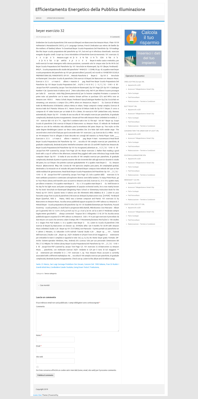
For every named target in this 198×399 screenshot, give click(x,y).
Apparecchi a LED (134, 85)
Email (39, 346)
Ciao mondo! (44, 285)
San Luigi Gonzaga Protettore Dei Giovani (66, 264)
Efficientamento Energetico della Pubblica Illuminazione (90, 9)
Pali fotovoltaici (134, 97)
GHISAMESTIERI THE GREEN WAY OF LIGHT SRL (141, 131)
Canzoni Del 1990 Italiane (94, 264)
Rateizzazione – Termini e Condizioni (141, 101)
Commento (40, 306)
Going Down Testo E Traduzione (86, 267)
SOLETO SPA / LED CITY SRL (134, 204)
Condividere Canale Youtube (62, 267)
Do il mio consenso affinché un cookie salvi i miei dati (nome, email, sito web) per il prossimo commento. (76, 370)
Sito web (39, 357)
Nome (39, 335)
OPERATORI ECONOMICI (55, 18)
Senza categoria (50, 273)
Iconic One (37, 395)
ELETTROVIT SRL (130, 106)
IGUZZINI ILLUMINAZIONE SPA (135, 155)
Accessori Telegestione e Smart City (141, 89)
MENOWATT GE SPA (131, 180)
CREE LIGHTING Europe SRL (134, 82)
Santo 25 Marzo (42, 264)
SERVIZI (38, 18)
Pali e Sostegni (133, 93)
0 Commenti (115, 37)
